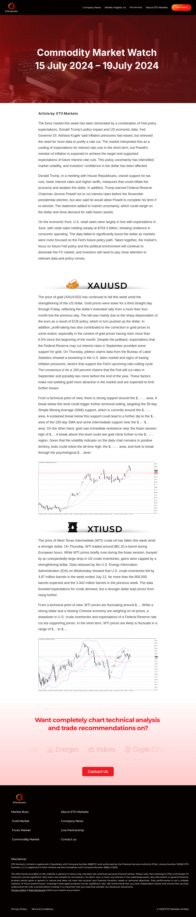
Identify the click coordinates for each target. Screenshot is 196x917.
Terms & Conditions (42, 909)
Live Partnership (72, 830)
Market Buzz (20, 812)
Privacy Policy (19, 909)
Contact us (68, 839)
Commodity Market (25, 839)
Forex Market (21, 830)
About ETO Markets (157, 7)
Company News (92, 7)
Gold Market (20, 821)
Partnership (135, 7)
